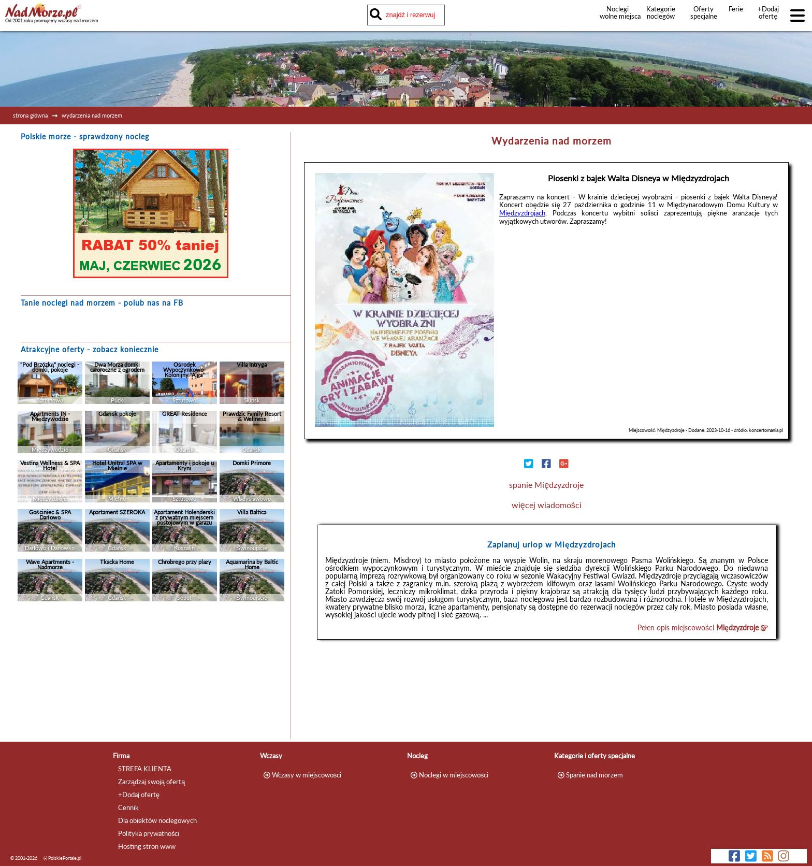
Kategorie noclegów (660, 12)
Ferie (736, 8)
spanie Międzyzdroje (546, 484)
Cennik (128, 807)
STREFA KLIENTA (144, 768)
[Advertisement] (150, 673)
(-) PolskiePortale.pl (62, 858)
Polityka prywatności (148, 833)
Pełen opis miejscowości (702, 627)
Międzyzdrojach (522, 213)
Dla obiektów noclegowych (157, 820)
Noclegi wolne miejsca (617, 12)
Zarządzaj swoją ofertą (151, 781)
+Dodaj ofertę (768, 12)
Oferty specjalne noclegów (704, 16)
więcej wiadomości (547, 505)
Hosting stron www (147, 846)
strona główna (30, 115)
